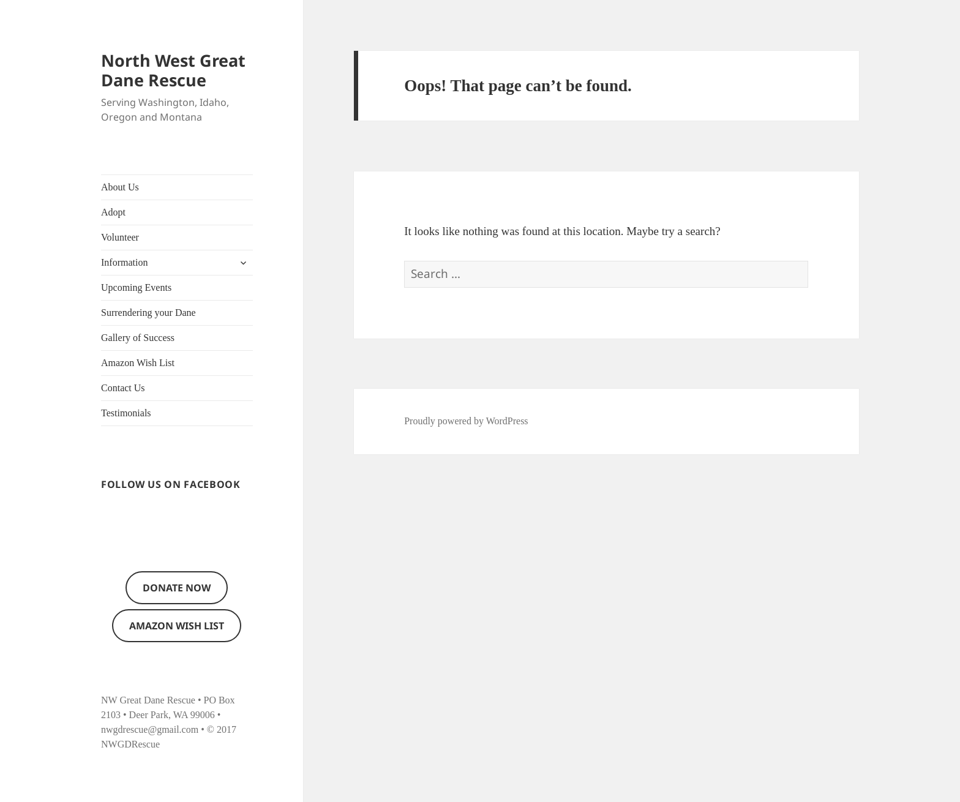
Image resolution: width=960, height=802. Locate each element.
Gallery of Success (137, 337)
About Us (120, 187)
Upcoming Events (136, 287)
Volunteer (120, 237)
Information (124, 262)
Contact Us (123, 388)
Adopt (113, 212)
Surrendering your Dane (148, 312)
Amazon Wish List (137, 363)
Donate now (177, 587)
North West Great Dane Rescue (173, 70)
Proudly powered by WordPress (466, 421)
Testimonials (126, 413)
